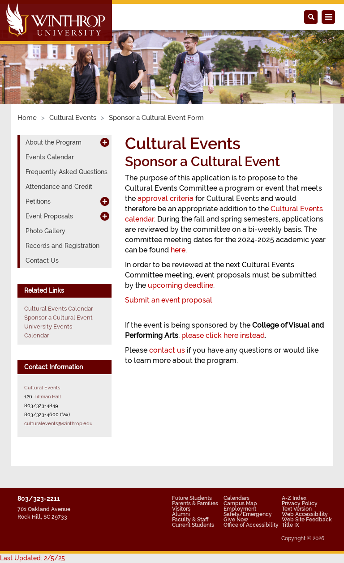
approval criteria (166, 198)
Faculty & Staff (190, 519)
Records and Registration (62, 245)
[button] (26, 57)
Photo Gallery (45, 231)
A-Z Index (294, 498)
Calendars (236, 498)
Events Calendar (50, 157)
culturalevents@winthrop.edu (58, 423)
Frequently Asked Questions (67, 171)
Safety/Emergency (248, 514)
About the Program (54, 142)
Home (27, 118)
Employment (240, 509)
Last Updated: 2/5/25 (32, 558)
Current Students (193, 525)
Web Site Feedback (307, 519)
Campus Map (240, 503)
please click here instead (223, 335)
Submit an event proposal (168, 300)
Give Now (236, 519)
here (178, 250)
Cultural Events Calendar (58, 308)
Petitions (38, 201)
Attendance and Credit (59, 186)
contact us (167, 350)
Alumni (181, 514)
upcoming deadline (180, 285)
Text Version (297, 509)
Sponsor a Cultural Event (58, 317)
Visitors (181, 509)
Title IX (290, 525)
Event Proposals (49, 216)
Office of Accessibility (251, 525)
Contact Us (42, 260)
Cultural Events (72, 118)
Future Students (192, 498)
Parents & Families (195, 503)
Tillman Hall (47, 396)
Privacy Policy (300, 503)
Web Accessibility (305, 514)
